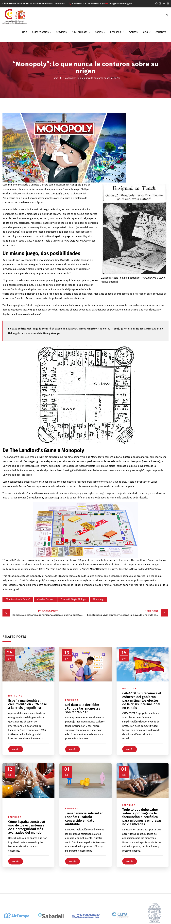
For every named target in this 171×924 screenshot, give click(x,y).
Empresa (72, 700)
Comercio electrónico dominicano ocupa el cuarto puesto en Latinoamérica (48, 612)
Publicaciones (79, 32)
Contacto (160, 32)
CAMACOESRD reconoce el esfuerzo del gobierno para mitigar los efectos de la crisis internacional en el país (141, 700)
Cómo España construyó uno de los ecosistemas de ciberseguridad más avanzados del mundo (26, 827)
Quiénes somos (40, 32)
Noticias (15, 696)
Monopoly (98, 599)
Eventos (133, 32)
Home (55, 78)
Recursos (115, 32)
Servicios (61, 32)
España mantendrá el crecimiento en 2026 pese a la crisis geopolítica (27, 704)
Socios (99, 32)
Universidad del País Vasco (17, 474)
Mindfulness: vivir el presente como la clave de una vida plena (123, 612)
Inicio (24, 32)
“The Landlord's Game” (18, 599)
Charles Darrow (45, 599)
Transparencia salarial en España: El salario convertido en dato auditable (84, 818)
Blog (145, 32)
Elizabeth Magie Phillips (73, 599)
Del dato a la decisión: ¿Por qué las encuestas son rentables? (82, 708)
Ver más (15, 749)
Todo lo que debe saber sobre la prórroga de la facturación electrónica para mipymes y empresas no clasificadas (142, 817)
